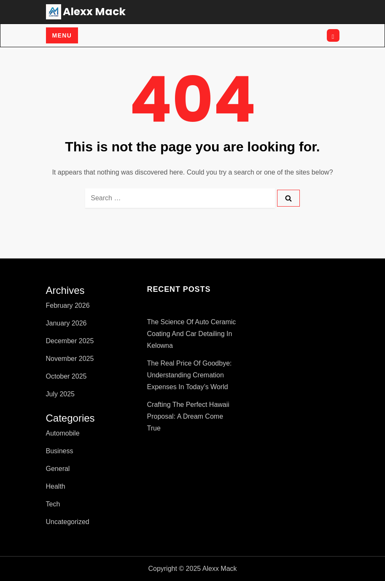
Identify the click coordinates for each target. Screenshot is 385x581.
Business (59, 451)
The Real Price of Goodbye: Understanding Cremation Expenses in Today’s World (189, 375)
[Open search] (333, 35)
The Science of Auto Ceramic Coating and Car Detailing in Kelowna (191, 333)
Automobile (63, 433)
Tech (53, 504)
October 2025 (66, 376)
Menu (62, 35)
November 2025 (70, 358)
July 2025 (60, 394)
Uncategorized (67, 521)
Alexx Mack (94, 11)
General (58, 468)
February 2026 (68, 305)
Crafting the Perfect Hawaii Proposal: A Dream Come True (188, 416)
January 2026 (66, 323)
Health (55, 486)
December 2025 (70, 340)
